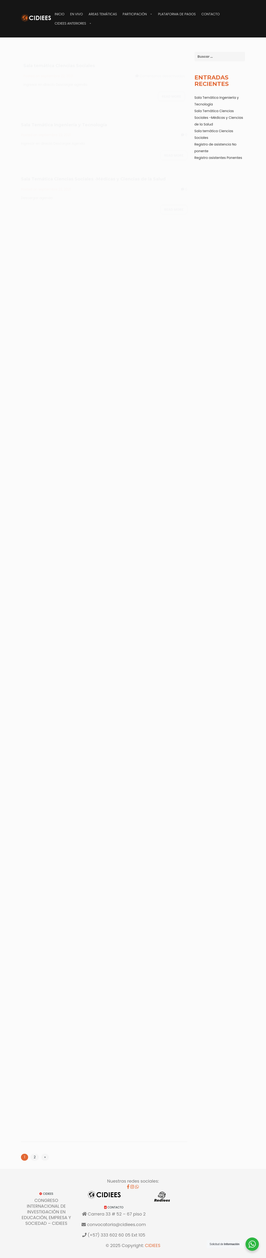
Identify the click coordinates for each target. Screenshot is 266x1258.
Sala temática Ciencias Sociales (59, 61)
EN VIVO (76, 14)
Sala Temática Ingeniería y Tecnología (64, 120)
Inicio (59, 14)
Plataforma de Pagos (177, 14)
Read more (171, 91)
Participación (135, 14)
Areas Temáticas (103, 14)
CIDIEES (152, 1245)
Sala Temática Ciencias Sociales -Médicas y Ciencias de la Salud (93, 174)
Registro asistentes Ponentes (218, 157)
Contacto (210, 14)
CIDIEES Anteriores (70, 23)
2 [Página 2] (35, 1157)
